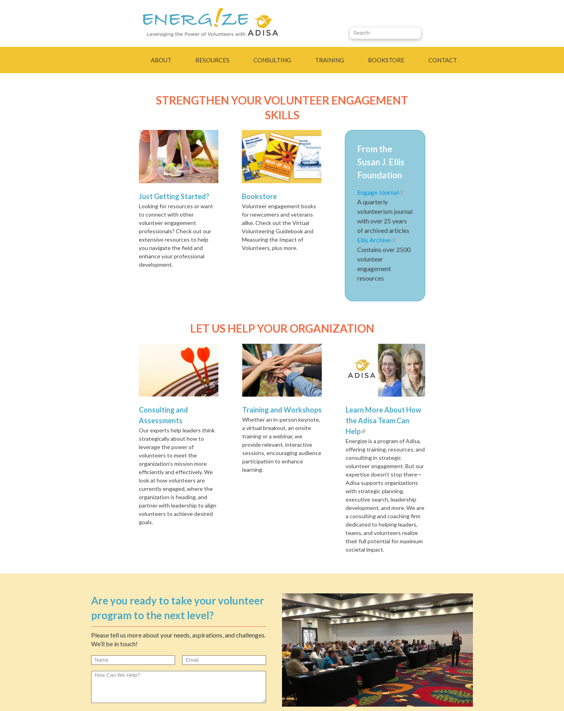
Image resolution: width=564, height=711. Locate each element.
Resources (212, 60)
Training (329, 60)
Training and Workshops (282, 409)
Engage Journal (380, 192)
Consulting (272, 60)
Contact (442, 60)
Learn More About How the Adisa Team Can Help (383, 420)
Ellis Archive (376, 240)
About (161, 60)
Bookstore (386, 60)
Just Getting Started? (174, 196)
